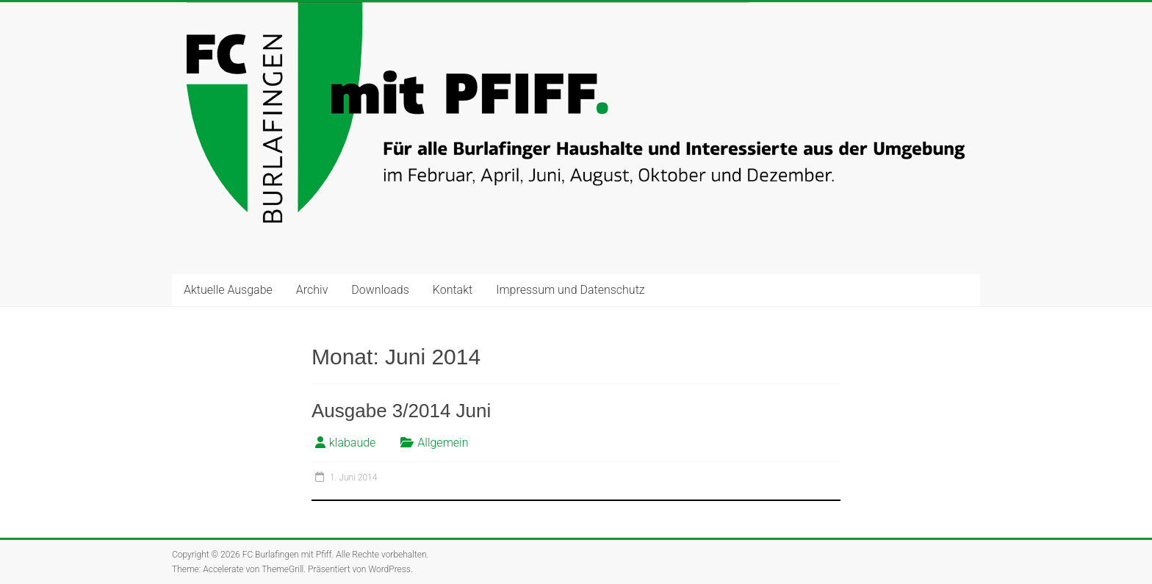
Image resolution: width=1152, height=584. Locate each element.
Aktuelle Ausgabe (228, 290)
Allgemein (442, 443)
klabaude (352, 443)
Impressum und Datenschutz (570, 290)
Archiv (312, 290)
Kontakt (452, 290)
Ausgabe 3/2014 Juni (401, 411)
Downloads (379, 290)
